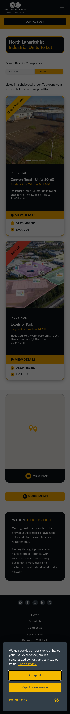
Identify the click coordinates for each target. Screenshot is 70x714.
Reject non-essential (35, 687)
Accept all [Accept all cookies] (35, 675)
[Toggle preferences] (18, 700)
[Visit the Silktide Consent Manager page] (56, 699)
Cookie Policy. (27, 664)
